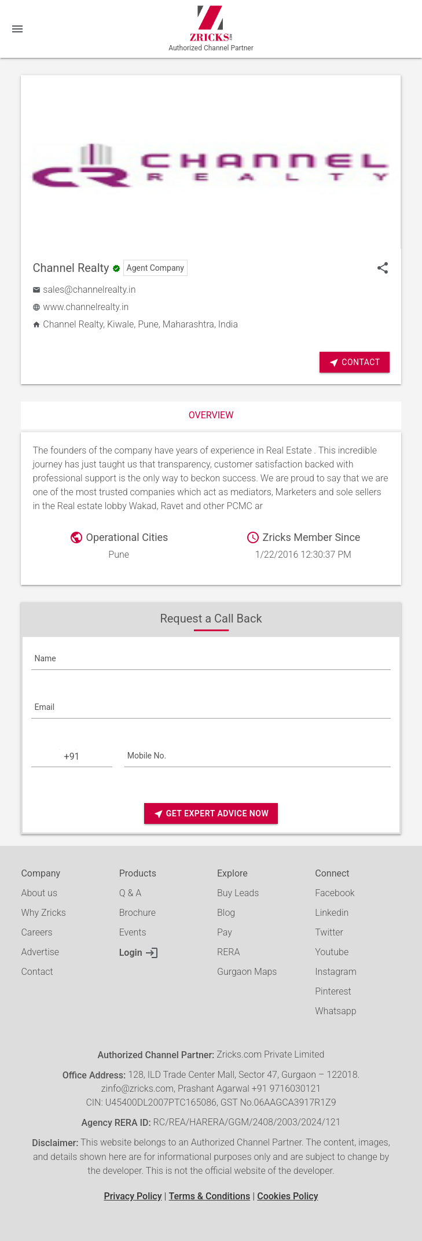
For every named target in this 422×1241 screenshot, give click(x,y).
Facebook (334, 893)
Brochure (137, 912)
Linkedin (331, 912)
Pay (224, 932)
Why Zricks (43, 912)
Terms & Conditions (209, 1196)
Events (132, 932)
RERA (228, 952)
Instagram (336, 971)
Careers (36, 932)
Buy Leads (238, 893)
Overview (211, 415)
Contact (354, 362)
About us (39, 893)
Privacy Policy (133, 1196)
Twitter (329, 932)
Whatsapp (335, 1011)
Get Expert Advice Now (211, 814)
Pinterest (333, 991)
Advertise (40, 952)
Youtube (331, 952)
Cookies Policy (287, 1196)
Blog (226, 912)
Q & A (130, 893)
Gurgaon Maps (247, 971)
